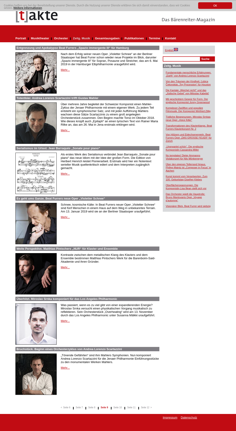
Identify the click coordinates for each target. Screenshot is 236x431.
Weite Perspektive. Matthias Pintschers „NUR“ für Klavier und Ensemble (67, 248)
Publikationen (134, 38)
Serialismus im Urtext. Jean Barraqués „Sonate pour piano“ (58, 148)
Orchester (61, 38)
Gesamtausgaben (107, 38)
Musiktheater (40, 38)
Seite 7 (79, 407)
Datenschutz (189, 417)
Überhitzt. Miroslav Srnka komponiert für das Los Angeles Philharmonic (67, 299)
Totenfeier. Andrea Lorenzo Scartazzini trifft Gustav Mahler (57, 98)
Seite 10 (118, 407)
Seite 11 (131, 407)
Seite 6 (66, 407)
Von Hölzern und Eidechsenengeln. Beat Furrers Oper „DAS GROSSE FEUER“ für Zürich (189, 137)
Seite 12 (145, 407)
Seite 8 (91, 407)
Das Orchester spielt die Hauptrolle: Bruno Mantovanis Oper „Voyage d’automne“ (185, 197)
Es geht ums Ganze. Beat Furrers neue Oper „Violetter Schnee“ (61, 198)
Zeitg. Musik (81, 38)
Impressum (170, 417)
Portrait (20, 38)
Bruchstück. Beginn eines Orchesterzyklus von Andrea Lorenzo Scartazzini (69, 349)
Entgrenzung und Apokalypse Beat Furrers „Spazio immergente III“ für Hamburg (73, 48)
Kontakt (170, 38)
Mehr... (65, 70)
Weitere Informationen (27, 8)
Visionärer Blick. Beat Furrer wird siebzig (188, 206)
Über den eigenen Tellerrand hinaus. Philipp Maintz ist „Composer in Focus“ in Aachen (188, 167)
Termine (154, 38)
